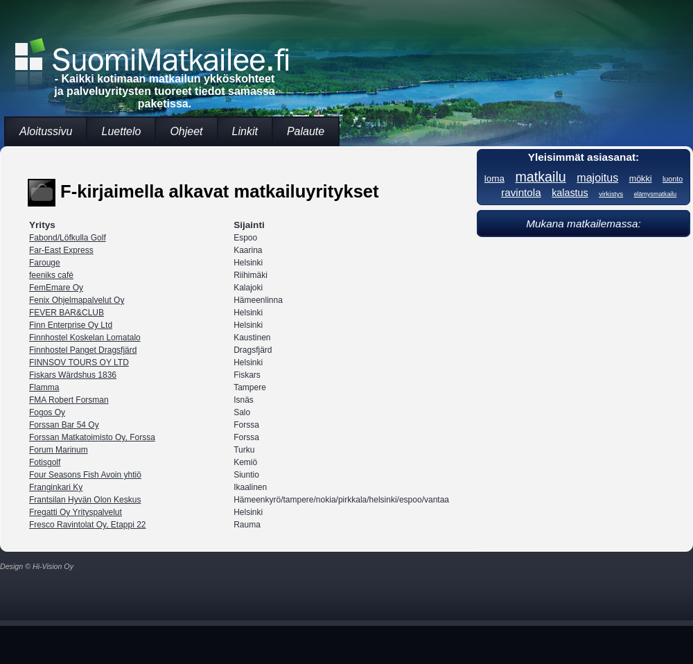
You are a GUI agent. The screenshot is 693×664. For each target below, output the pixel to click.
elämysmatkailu (655, 194)
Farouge (44, 263)
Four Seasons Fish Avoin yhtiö (85, 475)
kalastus (570, 192)
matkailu (540, 176)
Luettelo (121, 131)
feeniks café (51, 275)
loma (494, 178)
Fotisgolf (44, 462)
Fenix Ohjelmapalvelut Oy (76, 300)
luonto (673, 179)
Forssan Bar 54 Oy (64, 425)
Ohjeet (186, 131)
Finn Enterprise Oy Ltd (70, 325)
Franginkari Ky (55, 487)
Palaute (305, 131)
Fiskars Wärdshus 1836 (72, 375)
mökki (640, 179)
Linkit (245, 131)
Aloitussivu (45, 131)
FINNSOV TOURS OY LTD (79, 362)
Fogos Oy (47, 412)
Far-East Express (61, 250)
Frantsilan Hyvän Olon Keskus (85, 500)
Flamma (44, 387)
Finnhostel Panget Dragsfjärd (83, 350)
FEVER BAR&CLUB (66, 312)
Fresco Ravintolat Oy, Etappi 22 (87, 525)
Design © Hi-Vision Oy (36, 566)
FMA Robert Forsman (69, 400)
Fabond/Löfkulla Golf (67, 238)
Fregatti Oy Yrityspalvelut (75, 512)
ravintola (521, 192)
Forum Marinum (58, 450)
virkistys (611, 194)
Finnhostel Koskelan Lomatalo (85, 337)
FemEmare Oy (56, 287)
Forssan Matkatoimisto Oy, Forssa (92, 437)
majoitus (597, 177)
